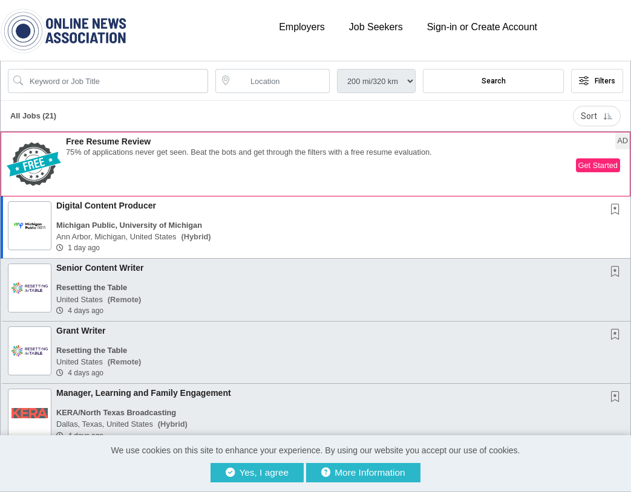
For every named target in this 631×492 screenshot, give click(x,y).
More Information (363, 472)
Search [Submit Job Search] (494, 81)
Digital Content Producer (106, 205)
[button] (315, 164)
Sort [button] (597, 116)
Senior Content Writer (99, 268)
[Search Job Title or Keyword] (116, 81)
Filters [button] (597, 81)
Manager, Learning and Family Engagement (143, 393)
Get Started (598, 165)
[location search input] (281, 81)
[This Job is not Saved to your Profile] (618, 210)
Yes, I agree (257, 472)
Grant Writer (80, 330)
